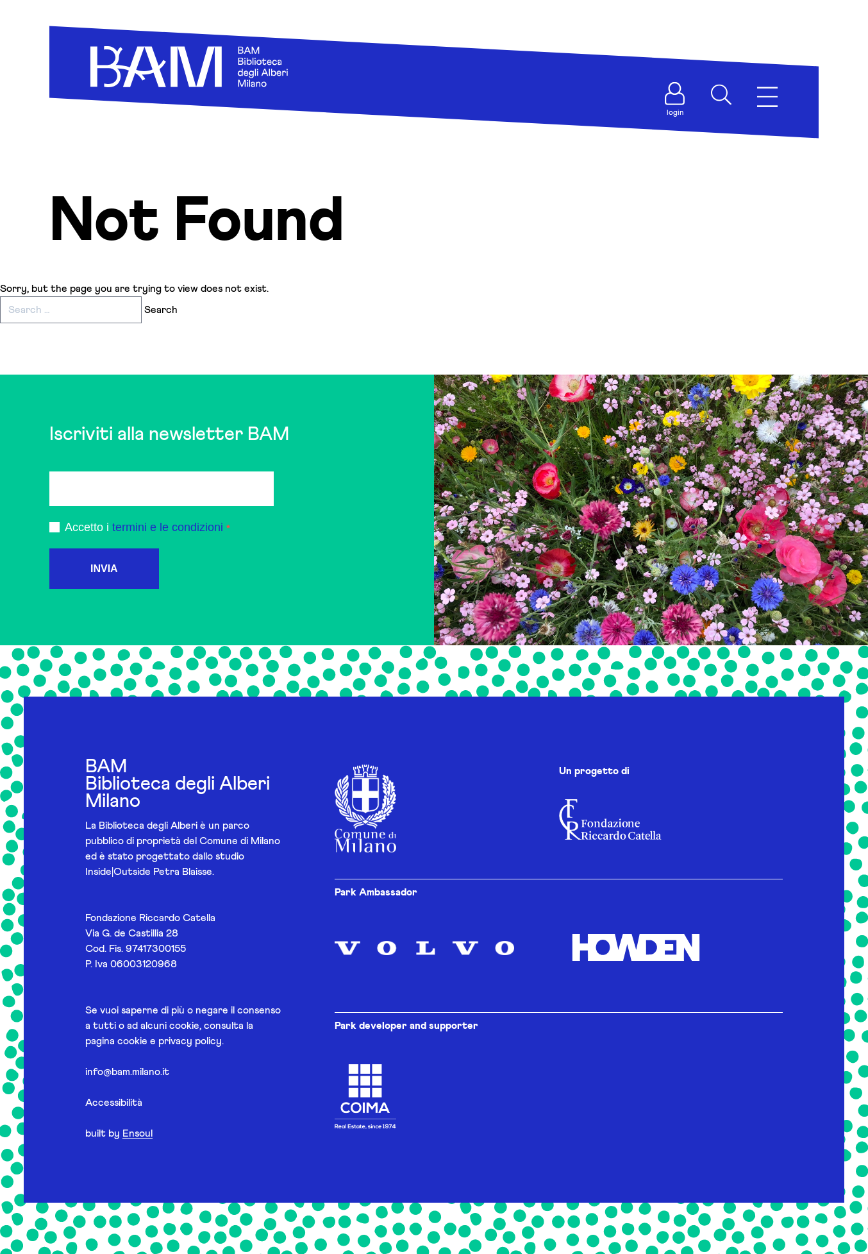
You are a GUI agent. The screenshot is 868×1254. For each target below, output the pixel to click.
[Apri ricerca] (721, 95)
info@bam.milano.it (127, 1072)
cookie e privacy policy (169, 1041)
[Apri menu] (767, 97)
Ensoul (137, 1133)
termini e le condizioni (167, 527)
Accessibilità (113, 1102)
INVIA (104, 568)
